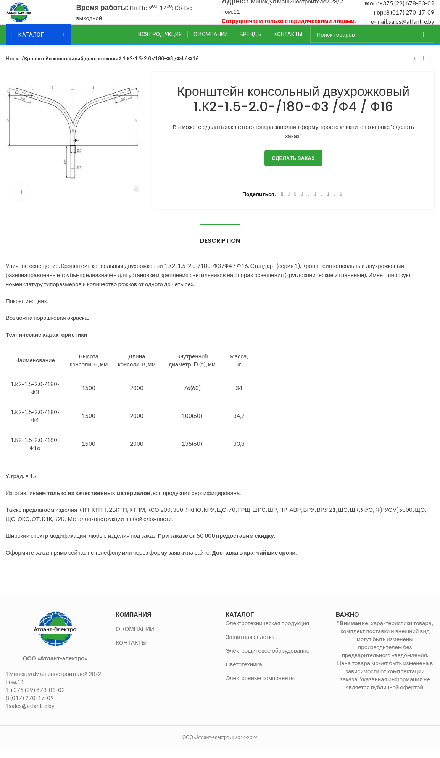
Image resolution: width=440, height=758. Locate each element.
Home (12, 68)
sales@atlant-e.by (411, 26)
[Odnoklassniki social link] (315, 204)
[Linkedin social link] (308, 204)
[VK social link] (328, 204)
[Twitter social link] (288, 204)
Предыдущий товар (415, 68)
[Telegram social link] (334, 204)
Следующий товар (430, 68)
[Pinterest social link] (301, 204)
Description (220, 250)
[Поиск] (372, 44)
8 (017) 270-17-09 (410, 17)
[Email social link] (295, 204)
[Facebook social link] (282, 204)
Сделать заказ (293, 168)
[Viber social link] (341, 204)
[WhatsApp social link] (321, 204)
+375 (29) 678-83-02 (406, 8)
